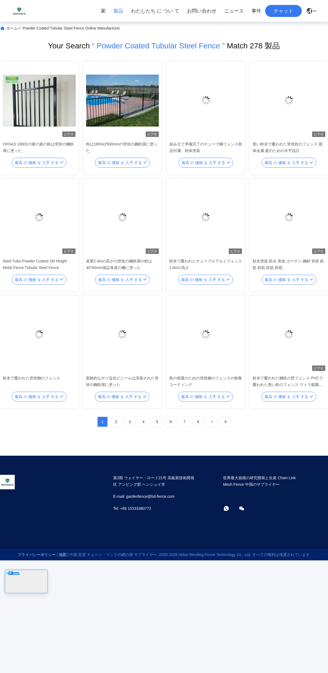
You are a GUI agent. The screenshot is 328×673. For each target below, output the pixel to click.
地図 (62, 554)
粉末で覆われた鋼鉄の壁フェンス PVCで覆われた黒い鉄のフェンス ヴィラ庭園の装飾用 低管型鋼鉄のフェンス (288, 384)
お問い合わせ (201, 11)
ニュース (234, 11)
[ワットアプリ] (230, 509)
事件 (256, 11)
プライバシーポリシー (36, 554)
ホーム (12, 28)
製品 (118, 11)
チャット (283, 11)
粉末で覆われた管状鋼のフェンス (31, 378)
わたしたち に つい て (155, 11)
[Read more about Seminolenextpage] (212, 422)
